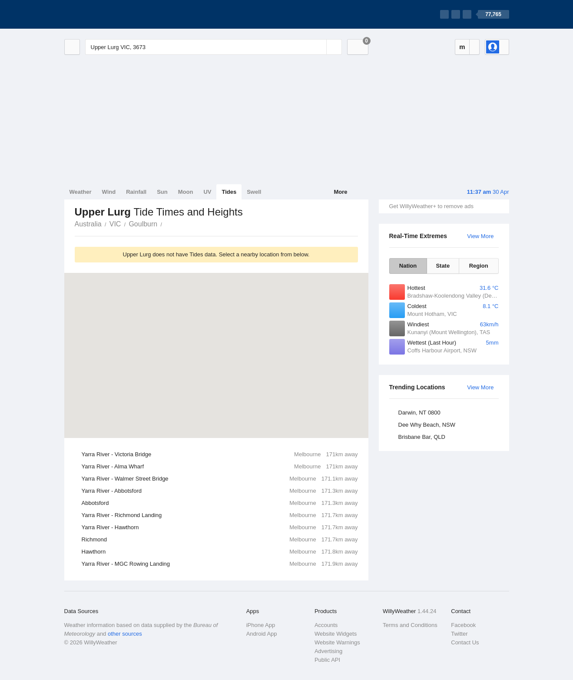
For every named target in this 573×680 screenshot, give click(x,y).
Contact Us (465, 642)
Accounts (326, 625)
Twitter (459, 633)
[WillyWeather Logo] (105, 14)
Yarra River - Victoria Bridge (220, 454)
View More (480, 236)
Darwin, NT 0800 (419, 412)
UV (207, 192)
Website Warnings (337, 642)
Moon (185, 192)
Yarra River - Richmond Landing (220, 515)
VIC (115, 224)
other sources (125, 633)
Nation (408, 265)
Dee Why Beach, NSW (427, 424)
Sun (162, 192)
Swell (254, 192)
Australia (88, 224)
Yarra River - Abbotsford (220, 491)
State (443, 265)
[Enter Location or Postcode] (213, 47)
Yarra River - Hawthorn (220, 527)
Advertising (328, 651)
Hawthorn (220, 551)
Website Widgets (336, 633)
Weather (81, 192)
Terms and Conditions (410, 625)
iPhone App (260, 625)
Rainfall (136, 192)
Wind (109, 192)
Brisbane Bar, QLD (421, 437)
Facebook (463, 625)
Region (478, 265)
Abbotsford (220, 503)
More (340, 192)
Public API (327, 660)
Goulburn (143, 224)
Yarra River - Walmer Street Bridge (220, 478)
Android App (261, 633)
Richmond (220, 539)
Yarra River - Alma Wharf (220, 466)
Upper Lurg (166, 223)
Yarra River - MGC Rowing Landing (220, 564)
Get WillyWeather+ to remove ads (431, 206)
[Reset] (318, 46)
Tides (229, 192)
